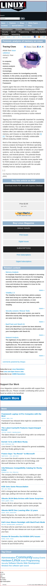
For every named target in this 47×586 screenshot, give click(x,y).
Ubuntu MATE (13, 512)
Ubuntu (12, 500)
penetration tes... (20, 524)
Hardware (41, 30)
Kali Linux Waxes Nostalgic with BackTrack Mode (23, 522)
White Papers (33, 23)
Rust (13, 444)
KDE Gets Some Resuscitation (14, 487)
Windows (4, 566)
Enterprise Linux (5, 472)
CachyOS (9, 432)
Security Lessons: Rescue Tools (18, 311)
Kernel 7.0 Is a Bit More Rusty (14, 442)
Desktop (19, 30)
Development (30, 30)
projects (3, 512)
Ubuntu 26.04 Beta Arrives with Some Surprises (22, 498)
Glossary (4, 584)
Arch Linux (3, 432)
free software (14, 566)
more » (41, 290)
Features (12, 23)
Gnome (11, 538)
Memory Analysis (12, 272)
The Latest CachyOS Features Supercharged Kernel (21, 429)
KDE (2, 489)
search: (2, 15)
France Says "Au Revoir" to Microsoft (18, 454)
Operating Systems (39, 32)
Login (43, 36)
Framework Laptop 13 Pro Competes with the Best (21, 415)
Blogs (22, 23)
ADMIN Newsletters (18, 374)
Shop (30, 26)
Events (42, 558)
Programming (24, 32)
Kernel (2, 444)
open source (15, 456)
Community (24, 557)
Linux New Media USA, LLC (39, 584)
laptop (8, 418)
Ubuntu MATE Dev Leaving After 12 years (19, 510)
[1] (41, 134)
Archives (4, 26)
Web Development (31, 563)
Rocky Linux (15, 472)
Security (5, 32)
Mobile (23, 561)
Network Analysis (12, 337)
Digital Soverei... (5, 456)
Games (3, 500)
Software (5, 34)
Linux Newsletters (18, 369)
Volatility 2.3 (10, 293)
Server (13, 32)
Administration (7, 30)
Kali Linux (3, 524)
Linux (11, 418)
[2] (4, 136)
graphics (7, 500)
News (3, 23)
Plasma (9, 489)
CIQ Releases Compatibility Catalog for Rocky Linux (21, 469)
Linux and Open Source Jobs (14, 371)
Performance (8, 444)
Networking (15, 34)
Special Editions (18, 26)
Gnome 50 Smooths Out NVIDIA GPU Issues (20, 536)
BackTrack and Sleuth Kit (15, 324)
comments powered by (14, 362)
